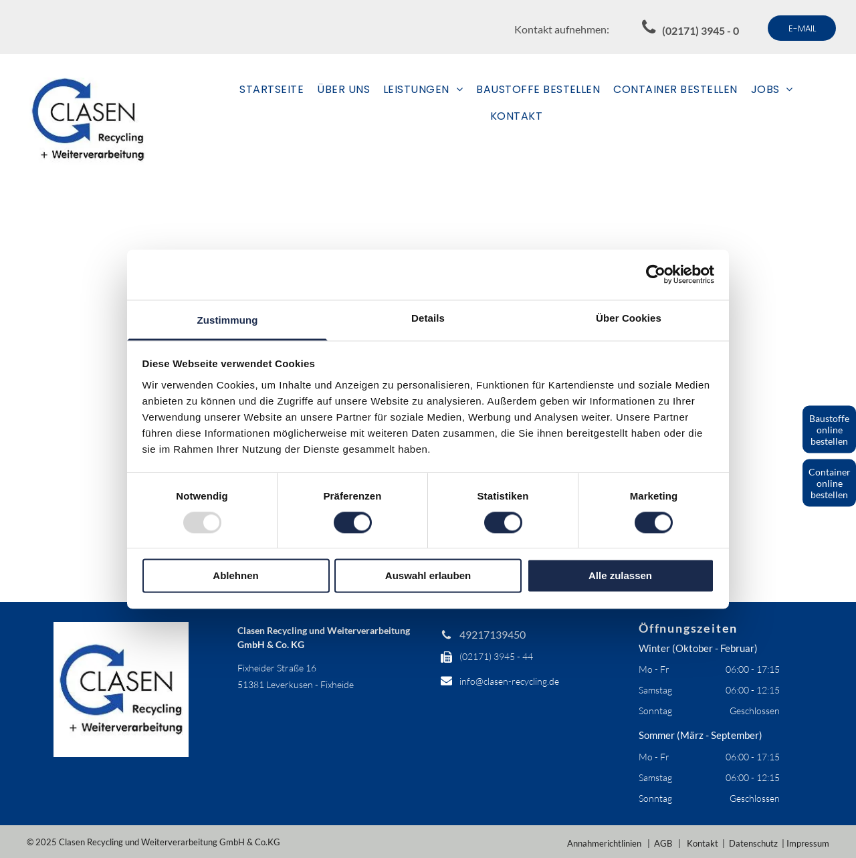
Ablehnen (235, 576)
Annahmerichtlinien (604, 843)
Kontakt (702, 843)
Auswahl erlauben (428, 576)
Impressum (807, 843)
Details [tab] (428, 318)
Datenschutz (753, 843)
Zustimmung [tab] (227, 320)
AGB (663, 843)
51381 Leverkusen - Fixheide (295, 684)
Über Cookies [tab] (628, 318)
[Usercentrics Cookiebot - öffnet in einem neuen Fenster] (655, 274)
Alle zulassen (620, 576)
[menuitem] (271, 89)
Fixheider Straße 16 (276, 667)
